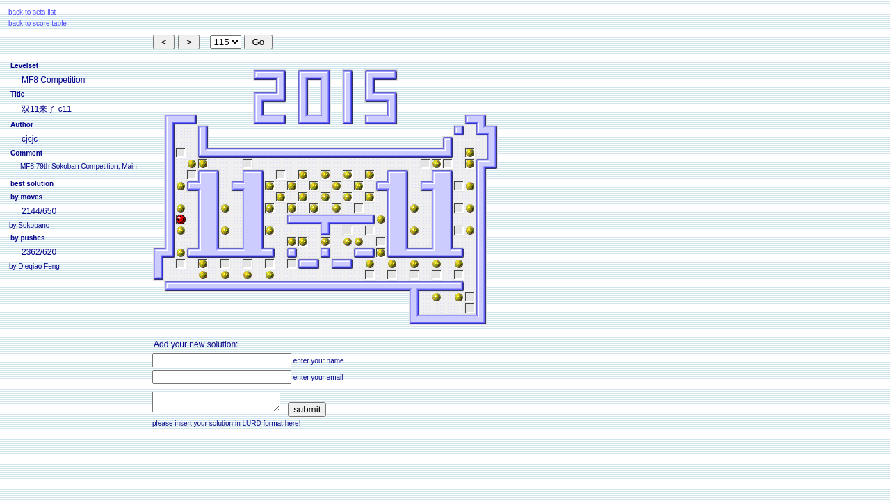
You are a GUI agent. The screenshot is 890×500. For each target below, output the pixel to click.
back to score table (37, 23)
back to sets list (32, 12)
